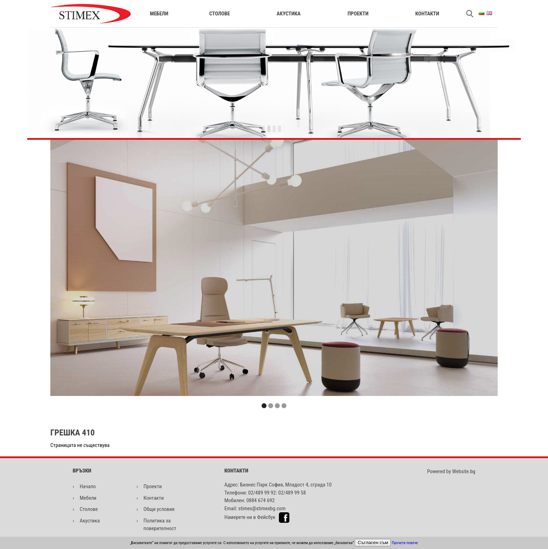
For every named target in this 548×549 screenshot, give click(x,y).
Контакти (427, 13)
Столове (219, 13)
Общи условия (159, 509)
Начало (88, 486)
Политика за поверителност (160, 525)
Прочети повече (405, 543)
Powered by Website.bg (451, 471)
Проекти (357, 13)
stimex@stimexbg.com (262, 508)
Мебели (159, 13)
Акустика (288, 13)
